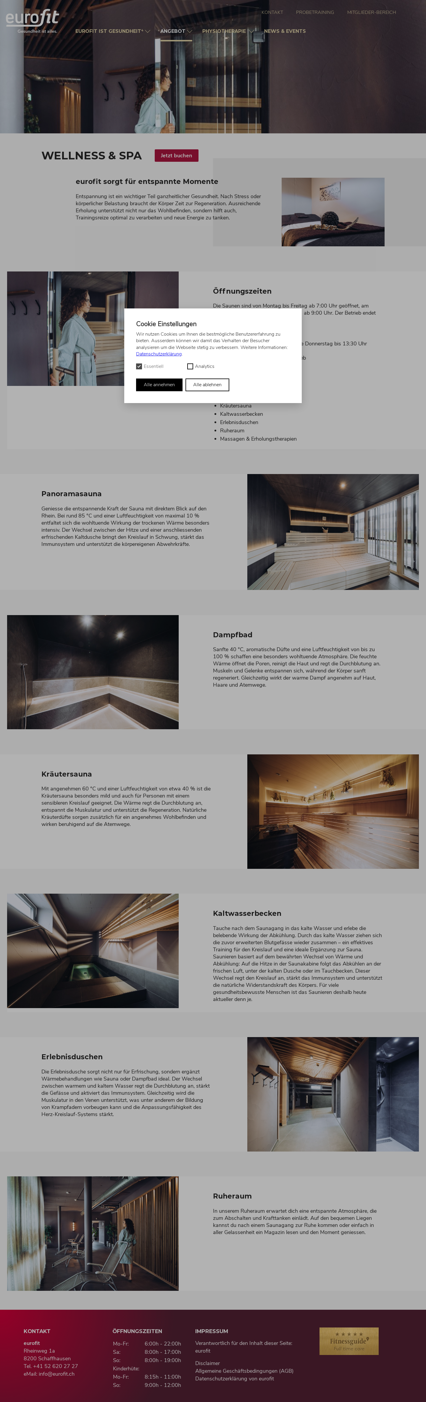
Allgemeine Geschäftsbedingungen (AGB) (244, 1370)
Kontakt (272, 12)
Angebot (176, 34)
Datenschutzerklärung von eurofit (234, 1378)
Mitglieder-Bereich (371, 12)
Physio (225, 31)
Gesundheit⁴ (110, 31)
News (285, 31)
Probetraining (315, 12)
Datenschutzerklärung (159, 354)
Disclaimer (207, 1363)
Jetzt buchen (176, 155)
